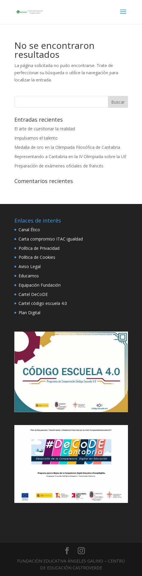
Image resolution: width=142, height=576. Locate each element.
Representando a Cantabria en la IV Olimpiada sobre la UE (70, 156)
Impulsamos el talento (36, 138)
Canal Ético (29, 229)
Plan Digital (29, 312)
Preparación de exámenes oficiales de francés (58, 166)
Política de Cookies (37, 257)
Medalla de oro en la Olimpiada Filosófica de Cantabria (67, 147)
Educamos (29, 276)
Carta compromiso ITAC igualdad (51, 239)
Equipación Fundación (40, 285)
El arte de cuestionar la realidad (44, 128)
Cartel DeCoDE (33, 294)
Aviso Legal (30, 266)
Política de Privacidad (39, 248)
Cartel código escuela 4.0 (43, 303)
